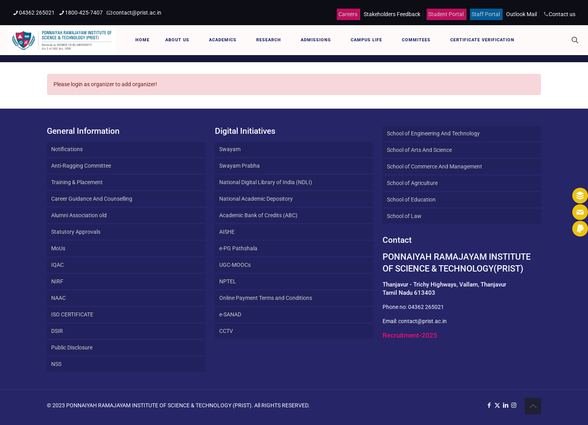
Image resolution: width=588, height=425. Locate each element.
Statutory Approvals (75, 232)
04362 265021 (426, 307)
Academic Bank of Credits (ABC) (258, 215)
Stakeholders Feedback (392, 14)
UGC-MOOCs (235, 265)
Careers (347, 14)
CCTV (226, 331)
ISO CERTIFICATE (72, 314)
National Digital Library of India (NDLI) (265, 182)
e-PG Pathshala (238, 248)
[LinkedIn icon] (505, 405)
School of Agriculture (412, 183)
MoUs (58, 248)
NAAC (58, 298)
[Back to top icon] (533, 406)
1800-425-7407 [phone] (84, 12)
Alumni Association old (79, 215)
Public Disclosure (71, 347)
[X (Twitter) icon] (497, 405)
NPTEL (227, 281)
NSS (56, 364)
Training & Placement (77, 182)
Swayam (229, 149)
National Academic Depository (256, 199)
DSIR (57, 331)
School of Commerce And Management (434, 166)
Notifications (67, 149)
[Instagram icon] (514, 405)
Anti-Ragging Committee (81, 166)
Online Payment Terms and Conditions (265, 298)
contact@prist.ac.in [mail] (137, 12)
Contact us (562, 14)
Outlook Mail (521, 14)
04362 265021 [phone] (37, 12)
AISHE (227, 232)
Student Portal (446, 14)
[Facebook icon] (489, 405)
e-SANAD (230, 314)
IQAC (57, 265)
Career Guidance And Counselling (91, 199)
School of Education (411, 199)
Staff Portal (486, 14)
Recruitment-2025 (410, 335)
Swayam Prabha (239, 166)
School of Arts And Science (419, 150)
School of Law (404, 216)
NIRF (57, 281)
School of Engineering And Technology (433, 133)
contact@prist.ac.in (422, 321)
